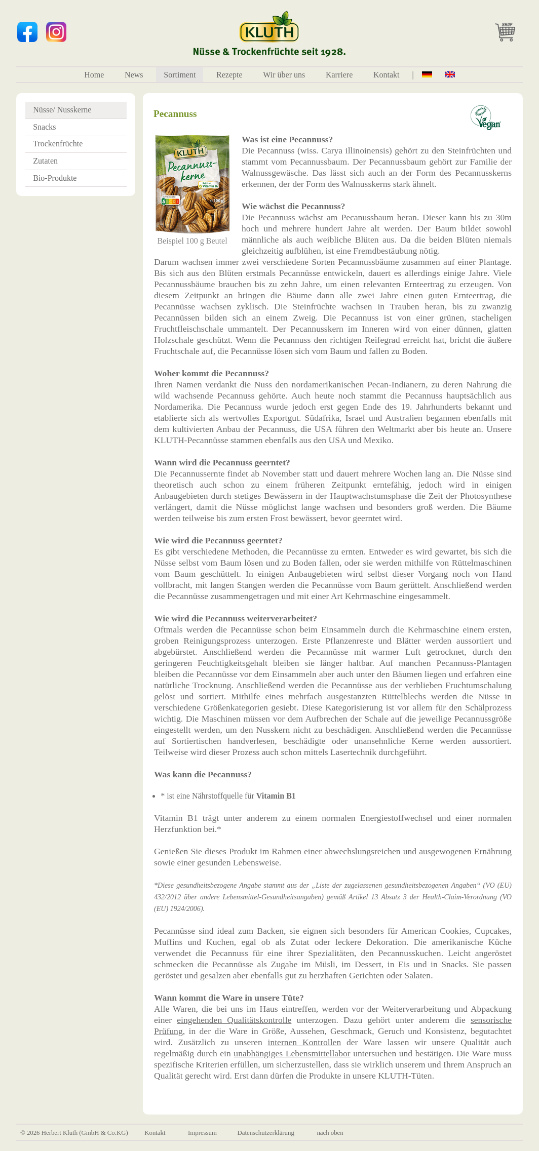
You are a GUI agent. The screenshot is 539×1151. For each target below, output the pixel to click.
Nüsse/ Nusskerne (62, 109)
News (134, 74)
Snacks (44, 127)
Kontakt (386, 74)
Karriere (339, 74)
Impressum (202, 1132)
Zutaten (45, 160)
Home (94, 74)
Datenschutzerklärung (266, 1132)
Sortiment (180, 74)
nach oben (330, 1132)
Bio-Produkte (54, 178)
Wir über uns (284, 74)
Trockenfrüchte (58, 143)
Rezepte (229, 74)
